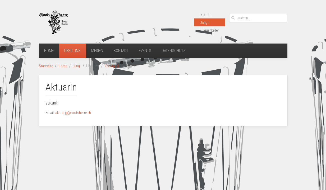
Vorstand (111, 66)
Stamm (205, 14)
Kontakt (121, 50)
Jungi (204, 22)
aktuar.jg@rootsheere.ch (73, 113)
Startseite (46, 66)
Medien (97, 50)
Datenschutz (173, 50)
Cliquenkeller (209, 30)
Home (49, 50)
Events (145, 50)
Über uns (72, 50)
